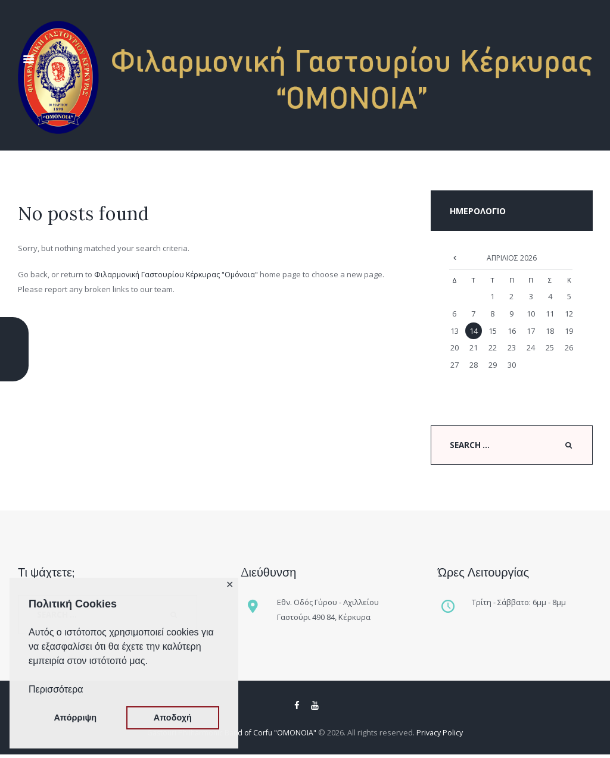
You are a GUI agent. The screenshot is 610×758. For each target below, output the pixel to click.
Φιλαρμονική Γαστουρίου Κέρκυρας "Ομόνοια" (179, 274)
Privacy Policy (444, 736)
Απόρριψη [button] (75, 717)
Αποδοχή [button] (173, 717)
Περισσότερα (56, 689)
